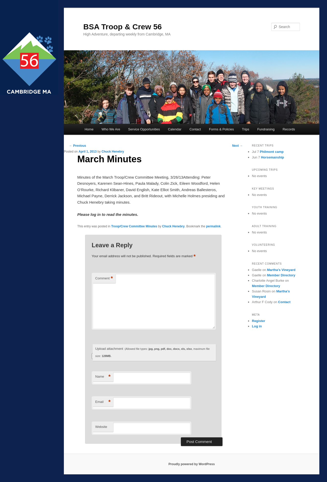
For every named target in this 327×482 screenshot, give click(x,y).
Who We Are (110, 129)
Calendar (174, 129)
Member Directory (281, 275)
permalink (213, 226)
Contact (195, 129)
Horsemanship (272, 157)
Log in (257, 326)
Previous (77, 145)
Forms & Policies (221, 129)
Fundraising (266, 129)
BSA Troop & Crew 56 (122, 26)
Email (103, 402)
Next (237, 145)
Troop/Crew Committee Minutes (134, 226)
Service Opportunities (144, 129)
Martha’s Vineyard (281, 270)
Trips (245, 129)
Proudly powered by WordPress (191, 464)
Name (103, 376)
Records (289, 129)
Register (258, 321)
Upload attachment (152, 352)
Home (89, 129)
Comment (104, 278)
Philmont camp (272, 152)
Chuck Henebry (112, 151)
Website (101, 427)
